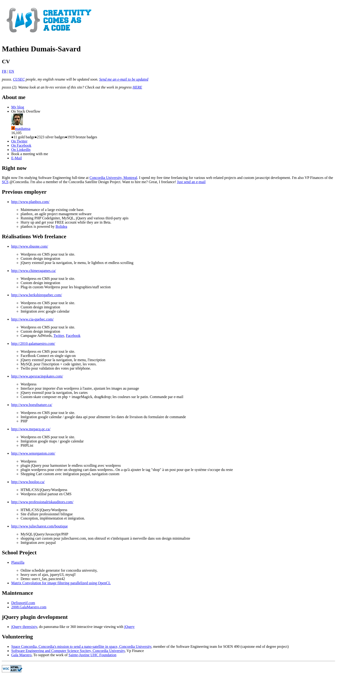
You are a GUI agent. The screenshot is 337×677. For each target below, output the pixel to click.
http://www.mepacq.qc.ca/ (30, 429)
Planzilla (17, 562)
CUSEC (19, 79)
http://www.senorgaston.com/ (33, 453)
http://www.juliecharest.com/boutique (39, 526)
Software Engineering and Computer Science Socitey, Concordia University (68, 651)
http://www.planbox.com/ (30, 202)
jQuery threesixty (24, 627)
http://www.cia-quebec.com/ (32, 319)
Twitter (58, 336)
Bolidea (61, 226)
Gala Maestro (21, 655)
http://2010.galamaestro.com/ (33, 344)
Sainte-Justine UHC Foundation (92, 655)
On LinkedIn (20, 150)
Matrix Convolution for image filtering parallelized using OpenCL (61, 583)
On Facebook (21, 145)
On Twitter (19, 141)
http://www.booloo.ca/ (28, 482)
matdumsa (22, 129)
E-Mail (16, 158)
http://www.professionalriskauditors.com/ (42, 502)
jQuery (129, 627)
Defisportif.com (23, 603)
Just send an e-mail (191, 182)
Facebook (73, 336)
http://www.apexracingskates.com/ (37, 376)
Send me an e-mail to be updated (123, 79)
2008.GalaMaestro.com (28, 607)
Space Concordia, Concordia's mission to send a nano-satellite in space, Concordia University (81, 646)
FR (4, 71)
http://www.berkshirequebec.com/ (36, 295)
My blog (17, 107)
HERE (137, 87)
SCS (5, 182)
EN (11, 71)
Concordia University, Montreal (113, 178)
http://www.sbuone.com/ (29, 246)
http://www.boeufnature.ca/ (31, 405)
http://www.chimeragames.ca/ (33, 271)
